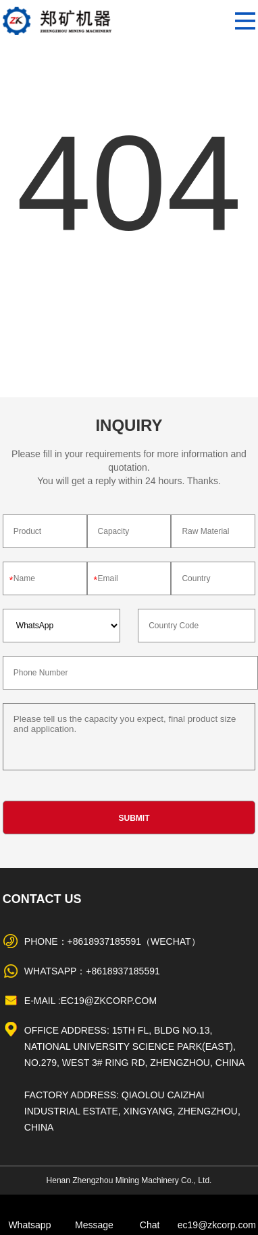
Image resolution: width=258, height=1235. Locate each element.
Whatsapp (29, 1225)
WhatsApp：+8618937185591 (92, 971)
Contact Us (42, 899)
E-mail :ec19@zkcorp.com (90, 1000)
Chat (150, 1225)
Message (94, 1225)
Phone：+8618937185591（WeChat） (112, 941)
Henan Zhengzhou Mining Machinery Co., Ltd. (129, 1180)
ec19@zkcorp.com (217, 1225)
